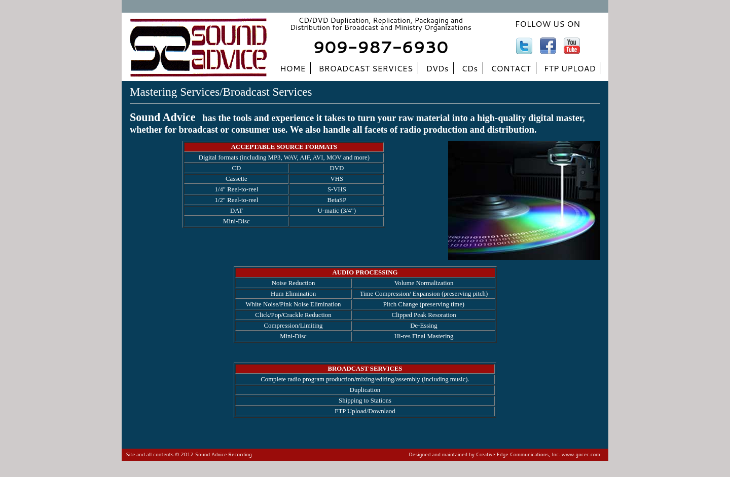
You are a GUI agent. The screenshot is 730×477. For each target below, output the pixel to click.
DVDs (437, 68)
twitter (524, 45)
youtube (572, 45)
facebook (548, 45)
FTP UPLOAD (570, 68)
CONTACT (511, 68)
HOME (292, 68)
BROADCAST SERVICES (365, 68)
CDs (469, 68)
